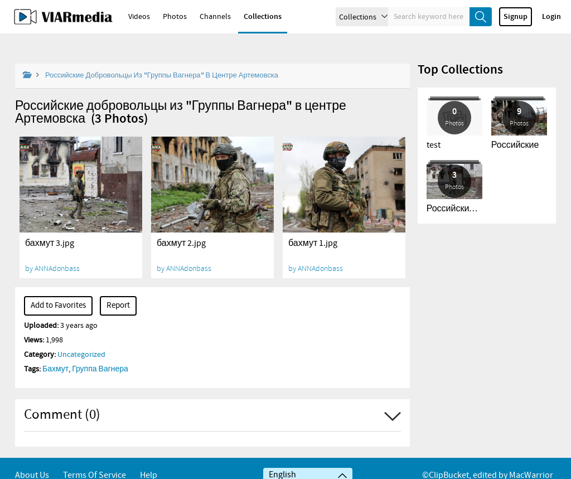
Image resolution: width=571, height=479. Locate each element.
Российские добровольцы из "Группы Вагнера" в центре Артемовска (161, 56)
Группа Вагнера (100, 350)
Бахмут (55, 350)
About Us (32, 461)
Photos (175, 17)
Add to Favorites (58, 286)
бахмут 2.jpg (181, 224)
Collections (263, 17)
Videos (139, 17)
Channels (215, 17)
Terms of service (94, 461)
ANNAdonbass (57, 249)
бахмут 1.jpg (312, 224)
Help (148, 461)
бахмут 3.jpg (49, 224)
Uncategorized (81, 336)
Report (118, 286)
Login (551, 17)
